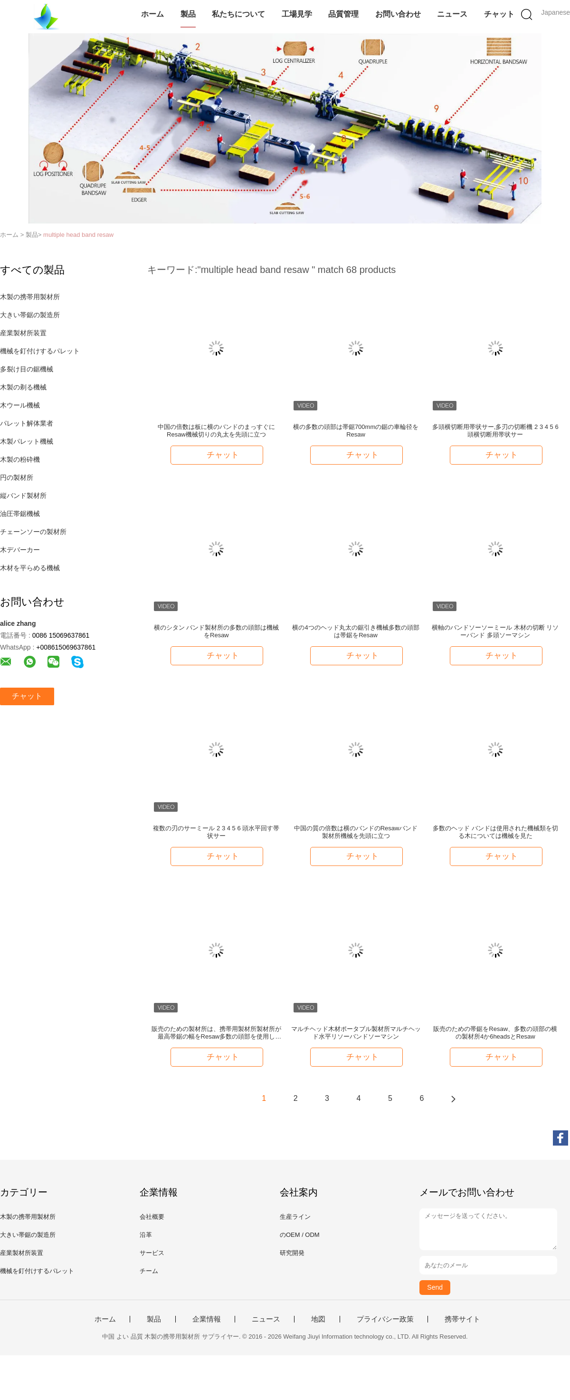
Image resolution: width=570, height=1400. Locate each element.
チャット (499, 14)
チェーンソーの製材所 (33, 531)
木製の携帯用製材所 (30, 297)
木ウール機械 (20, 405)
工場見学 (297, 14)
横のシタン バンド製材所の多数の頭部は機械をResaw (216, 631)
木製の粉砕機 (20, 459)
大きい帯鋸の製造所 (30, 315)
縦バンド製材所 (23, 495)
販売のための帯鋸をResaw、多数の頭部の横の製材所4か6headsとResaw (495, 1032)
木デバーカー (20, 550)
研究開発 (292, 1252)
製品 (188, 14)
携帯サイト (462, 1319)
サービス (152, 1252)
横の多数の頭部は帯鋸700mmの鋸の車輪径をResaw (355, 430)
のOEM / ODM (300, 1234)
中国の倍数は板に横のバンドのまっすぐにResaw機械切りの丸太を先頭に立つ (216, 430)
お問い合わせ (398, 14)
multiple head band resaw (78, 234)
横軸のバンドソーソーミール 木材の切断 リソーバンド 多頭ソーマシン (495, 631)
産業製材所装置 (23, 333)
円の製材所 (16, 477)
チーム (149, 1270)
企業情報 (206, 1319)
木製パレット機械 (26, 441)
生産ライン (295, 1216)
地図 (318, 1319)
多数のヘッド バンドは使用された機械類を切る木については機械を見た (495, 832)
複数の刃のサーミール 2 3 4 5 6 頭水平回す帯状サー (216, 832)
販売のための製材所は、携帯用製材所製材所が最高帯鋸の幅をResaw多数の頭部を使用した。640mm (216, 1032)
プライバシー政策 (385, 1319)
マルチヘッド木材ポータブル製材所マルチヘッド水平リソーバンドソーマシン (356, 1032)
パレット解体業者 (26, 423)
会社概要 (152, 1216)
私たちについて (238, 14)
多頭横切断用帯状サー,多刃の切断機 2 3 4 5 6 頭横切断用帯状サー (495, 430)
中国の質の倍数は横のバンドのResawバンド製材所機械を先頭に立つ (356, 832)
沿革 (146, 1234)
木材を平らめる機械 (30, 568)
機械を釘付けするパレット (40, 351)
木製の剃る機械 (23, 387)
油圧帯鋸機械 (20, 513)
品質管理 (343, 14)
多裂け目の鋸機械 (26, 369)
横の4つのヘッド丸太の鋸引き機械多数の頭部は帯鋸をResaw (355, 631)
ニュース (452, 14)
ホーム (152, 14)
